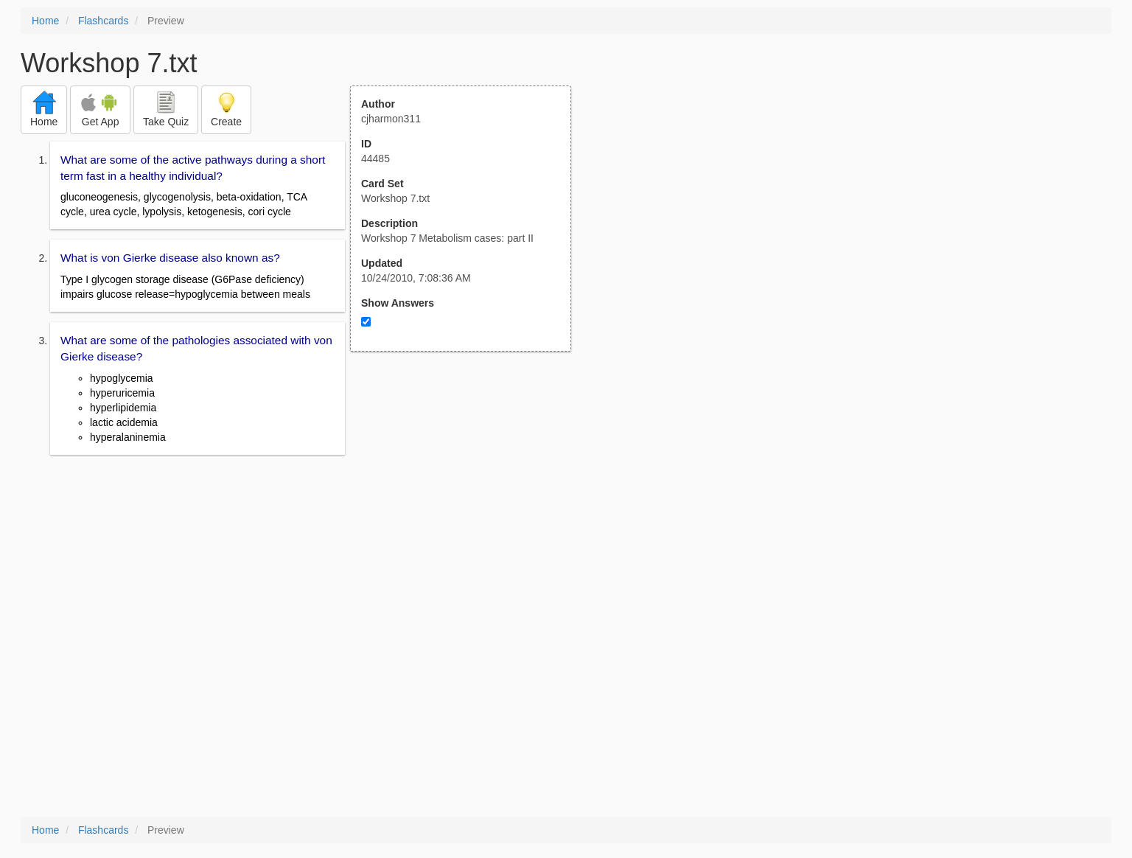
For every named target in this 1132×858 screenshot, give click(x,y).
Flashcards (103, 21)
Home (45, 21)
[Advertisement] (469, 496)
